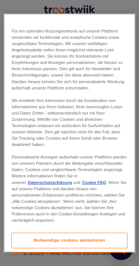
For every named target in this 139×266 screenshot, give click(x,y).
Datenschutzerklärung (50, 182)
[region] (69, 133)
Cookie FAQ (94, 182)
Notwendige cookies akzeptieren (69, 240)
